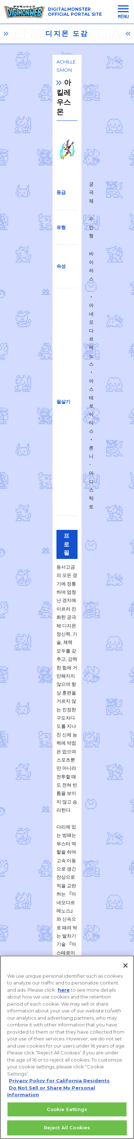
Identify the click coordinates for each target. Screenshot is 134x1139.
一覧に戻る (67, 840)
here (64, 990)
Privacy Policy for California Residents (59, 1081)
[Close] (125, 966)
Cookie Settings (67, 1109)
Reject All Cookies (67, 1128)
